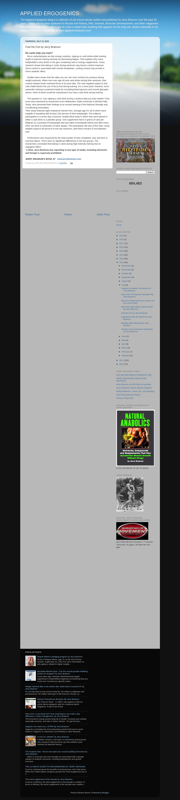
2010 (121, 364)
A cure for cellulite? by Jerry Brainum (53, 737)
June (124, 336)
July (124, 285)
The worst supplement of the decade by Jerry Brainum (48, 779)
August (125, 281)
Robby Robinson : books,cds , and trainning (135, 391)
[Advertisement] (67, 190)
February (126, 352)
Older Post (103, 214)
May (124, 340)
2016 (121, 247)
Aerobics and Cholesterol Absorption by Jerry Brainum (137, 330)
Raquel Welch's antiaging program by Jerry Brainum (60, 657)
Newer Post (32, 214)
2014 (121, 255)
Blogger (105, 793)
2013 (121, 259)
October (125, 273)
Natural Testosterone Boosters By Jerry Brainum (58, 699)
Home (68, 214)
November (126, 270)
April (124, 344)
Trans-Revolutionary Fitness (128, 395)
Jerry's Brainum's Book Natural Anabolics (134, 388)
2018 (121, 239)
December (126, 266)
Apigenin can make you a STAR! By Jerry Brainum (47, 726)
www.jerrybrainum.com (69, 159)
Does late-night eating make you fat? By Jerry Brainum (137, 308)
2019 (121, 236)
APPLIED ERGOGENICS (49, 13)
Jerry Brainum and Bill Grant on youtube (133, 384)
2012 (121, 262)
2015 (121, 251)
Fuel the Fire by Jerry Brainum (134, 313)
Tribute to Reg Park (124, 398)
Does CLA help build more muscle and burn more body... (138, 302)
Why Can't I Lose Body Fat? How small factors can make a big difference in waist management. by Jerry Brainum (52, 715)
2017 (121, 243)
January (125, 355)
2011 (121, 360)
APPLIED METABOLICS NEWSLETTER (134, 375)
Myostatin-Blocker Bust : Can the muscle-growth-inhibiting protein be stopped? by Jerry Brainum (62, 672)
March (125, 348)
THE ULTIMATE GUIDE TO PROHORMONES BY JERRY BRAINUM (55, 767)
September (127, 277)
